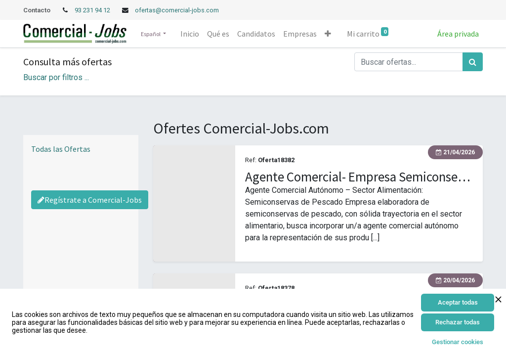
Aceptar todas (458, 302)
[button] (328, 34)
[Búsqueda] (473, 61)
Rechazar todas (457, 322)
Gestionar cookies (457, 342)
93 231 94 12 (93, 10)
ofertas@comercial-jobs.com (177, 10)
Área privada (458, 34)
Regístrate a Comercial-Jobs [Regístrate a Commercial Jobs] (90, 200)
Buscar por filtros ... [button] (56, 77)
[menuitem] (189, 34)
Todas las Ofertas (60, 149)
